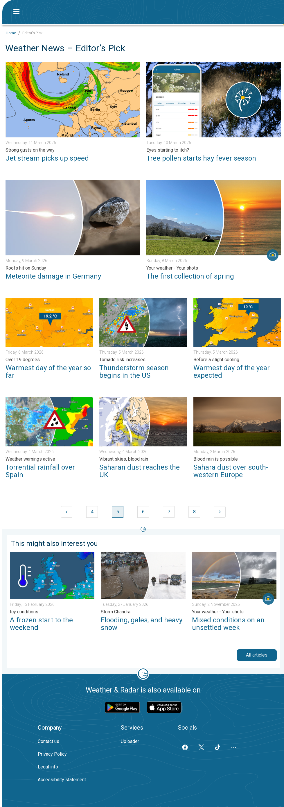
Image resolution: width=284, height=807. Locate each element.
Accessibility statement (62, 779)
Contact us (48, 741)
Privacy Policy (52, 754)
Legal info (48, 767)
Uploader (130, 741)
